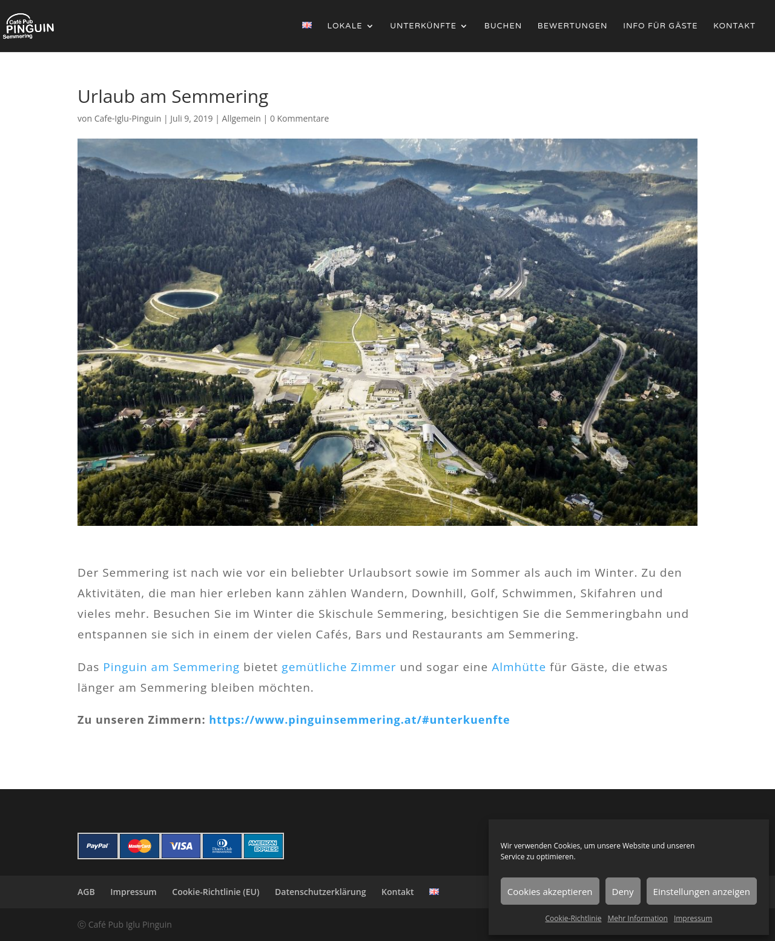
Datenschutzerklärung (320, 891)
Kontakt (734, 26)
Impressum (693, 918)
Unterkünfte (423, 26)
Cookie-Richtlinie (574, 918)
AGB (86, 891)
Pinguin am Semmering (171, 667)
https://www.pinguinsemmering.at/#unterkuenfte (359, 719)
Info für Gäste (660, 26)
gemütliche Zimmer (339, 667)
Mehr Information (637, 918)
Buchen (503, 26)
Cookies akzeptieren (550, 891)
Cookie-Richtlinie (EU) (215, 891)
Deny (623, 891)
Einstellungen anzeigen (701, 891)
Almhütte (519, 667)
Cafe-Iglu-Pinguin (128, 118)
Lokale (345, 26)
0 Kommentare (299, 118)
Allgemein (241, 118)
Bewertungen (573, 26)
